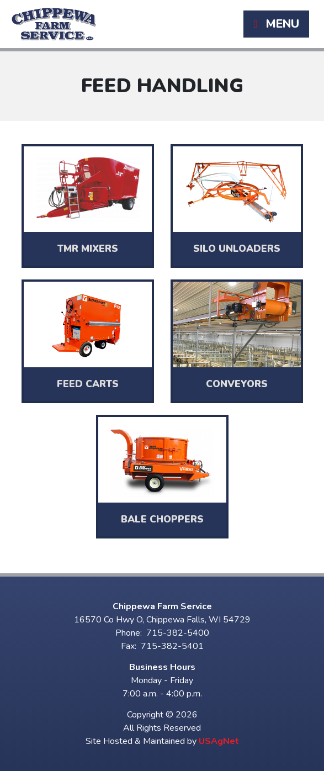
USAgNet (219, 741)
